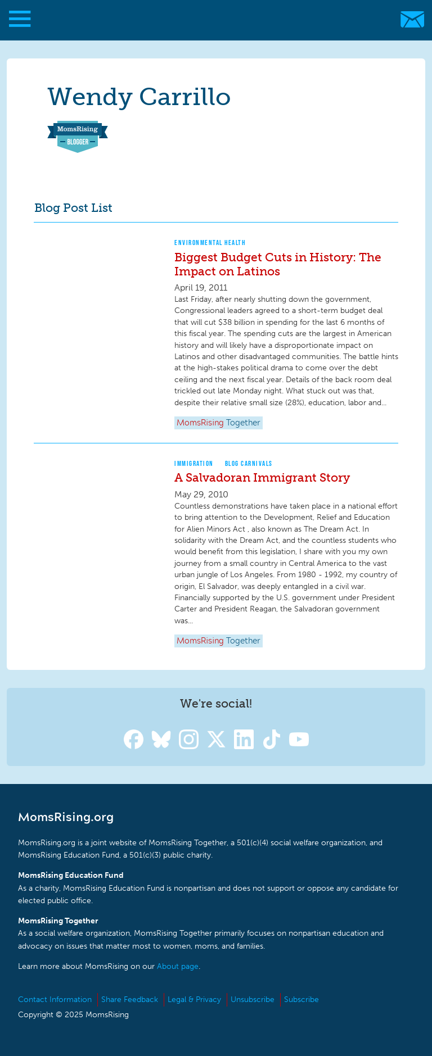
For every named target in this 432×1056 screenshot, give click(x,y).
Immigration (194, 463)
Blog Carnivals (249, 463)
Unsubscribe (252, 999)
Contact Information (55, 999)
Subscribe (301, 999)
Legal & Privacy (194, 999)
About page (178, 966)
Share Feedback (129, 999)
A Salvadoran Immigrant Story (262, 477)
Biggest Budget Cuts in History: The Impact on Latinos (277, 264)
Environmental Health (209, 242)
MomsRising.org (210, 19)
